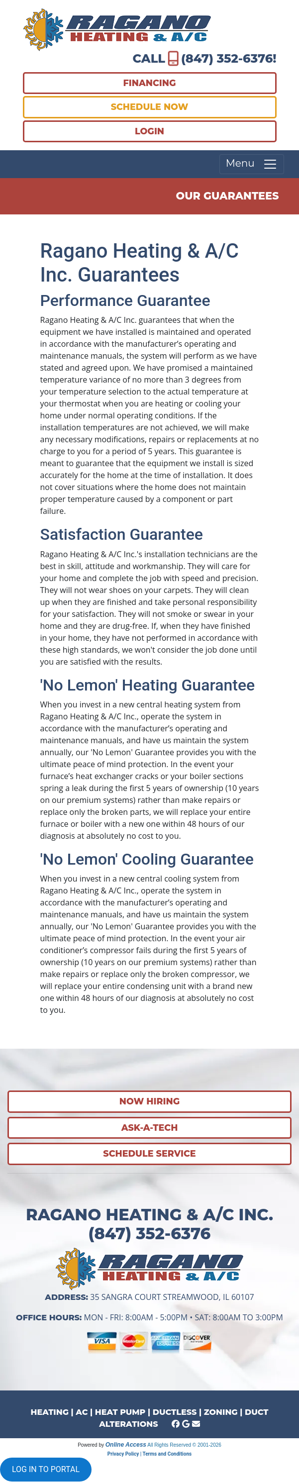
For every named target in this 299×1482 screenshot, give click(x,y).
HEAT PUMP (120, 1412)
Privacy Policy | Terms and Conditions (149, 1454)
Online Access (125, 1444)
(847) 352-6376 (227, 58)
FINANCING (149, 83)
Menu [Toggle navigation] (252, 164)
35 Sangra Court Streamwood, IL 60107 (172, 1296)
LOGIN (149, 131)
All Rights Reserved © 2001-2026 (184, 1445)
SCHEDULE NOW (150, 106)
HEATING (50, 1412)
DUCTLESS (175, 1412)
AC (82, 1412)
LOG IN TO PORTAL (46, 1469)
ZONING (221, 1412)
